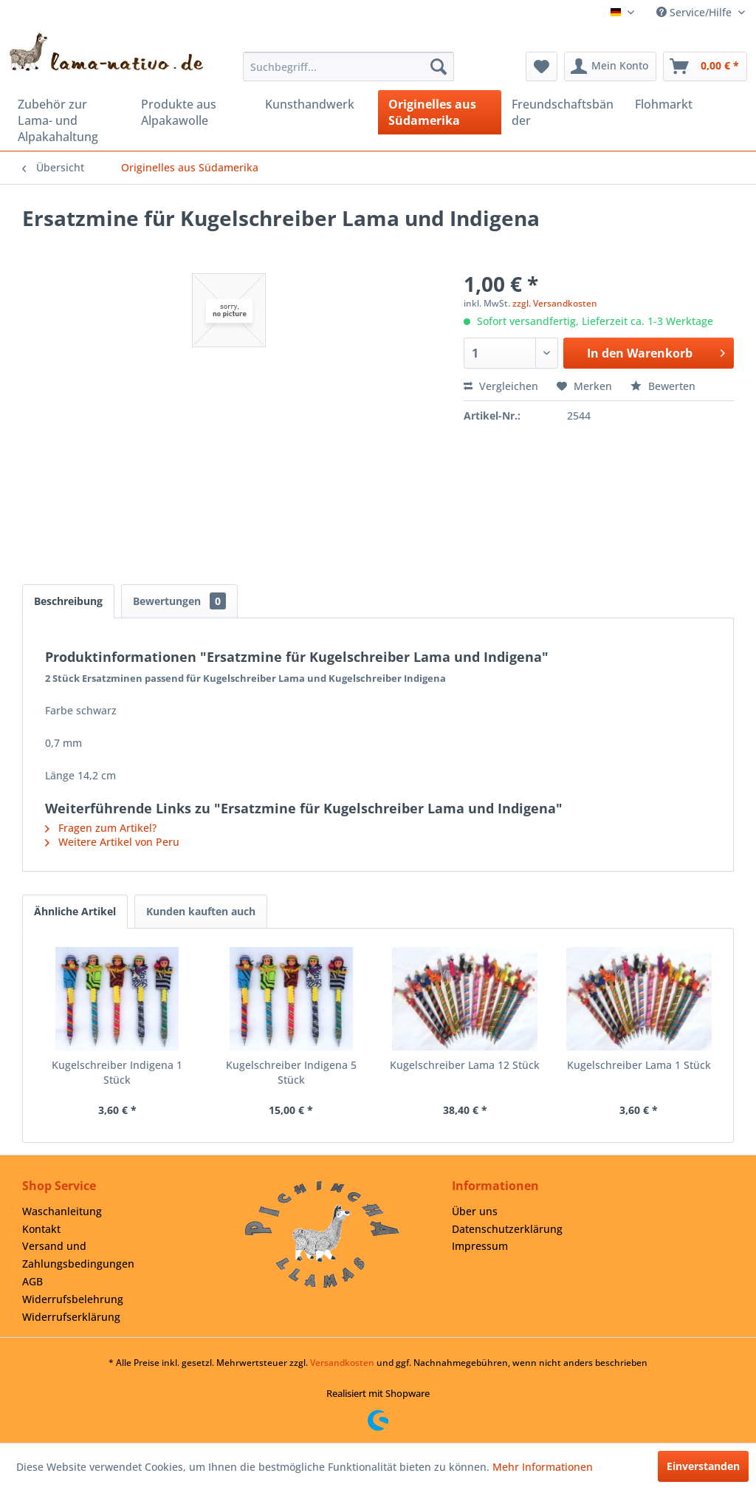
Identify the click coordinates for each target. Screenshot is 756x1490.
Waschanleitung (62, 1211)
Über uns (475, 1211)
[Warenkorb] (705, 66)
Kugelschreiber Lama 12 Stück (465, 1065)
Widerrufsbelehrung (72, 1299)
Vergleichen (501, 386)
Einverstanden (703, 1466)
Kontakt (41, 1229)
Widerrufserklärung (71, 1317)
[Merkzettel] (541, 66)
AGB (32, 1281)
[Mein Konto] (610, 66)
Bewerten (662, 386)
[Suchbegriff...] (349, 66)
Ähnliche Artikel (75, 911)
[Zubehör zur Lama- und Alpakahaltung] (69, 120)
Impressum (480, 1246)
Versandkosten (342, 1362)
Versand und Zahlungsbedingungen (78, 1255)
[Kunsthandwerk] (316, 104)
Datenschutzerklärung (507, 1229)
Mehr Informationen (542, 1467)
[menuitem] (349, 66)
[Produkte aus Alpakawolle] (192, 112)
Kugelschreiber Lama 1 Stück (639, 1065)
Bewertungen (179, 600)
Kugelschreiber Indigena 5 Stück (291, 1072)
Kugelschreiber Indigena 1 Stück (117, 1072)
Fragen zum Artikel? (101, 828)
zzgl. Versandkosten (554, 303)
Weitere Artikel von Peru (112, 842)
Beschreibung (68, 601)
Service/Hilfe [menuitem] (695, 12)
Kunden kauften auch (200, 911)
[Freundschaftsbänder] (563, 112)
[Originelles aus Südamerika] (439, 112)
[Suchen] (438, 66)
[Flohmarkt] (686, 104)
